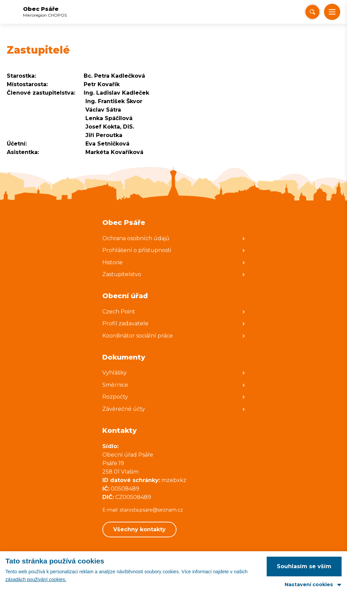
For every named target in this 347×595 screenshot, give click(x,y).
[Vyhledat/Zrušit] (312, 12)
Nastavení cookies (309, 584)
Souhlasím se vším (304, 566)
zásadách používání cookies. (35, 579)
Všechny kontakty (139, 529)
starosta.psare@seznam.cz (152, 510)
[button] (332, 12)
